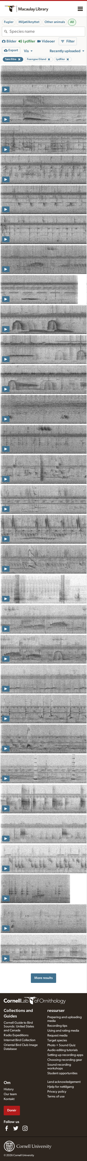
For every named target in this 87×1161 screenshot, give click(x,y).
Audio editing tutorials (62, 1050)
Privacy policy (56, 1091)
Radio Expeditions (16, 1035)
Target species (57, 1040)
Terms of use (55, 1096)
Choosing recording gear (64, 1060)
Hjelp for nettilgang (60, 1086)
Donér (11, 1110)
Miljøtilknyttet (29, 22)
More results (43, 978)
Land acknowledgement (64, 1082)
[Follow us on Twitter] (16, 1128)
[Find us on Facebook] (6, 1128)
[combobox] (47, 31)
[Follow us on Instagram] (25, 1128)
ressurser (56, 1011)
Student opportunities (62, 1073)
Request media (57, 1035)
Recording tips (57, 1025)
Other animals (55, 22)
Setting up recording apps (65, 1055)
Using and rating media (63, 1030)
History (9, 1089)
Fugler (8, 22)
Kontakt (9, 1099)
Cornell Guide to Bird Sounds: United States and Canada (19, 1026)
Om (7, 1083)
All (72, 22)
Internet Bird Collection (19, 1040)
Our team (10, 1094)
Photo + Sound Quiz (61, 1045)
